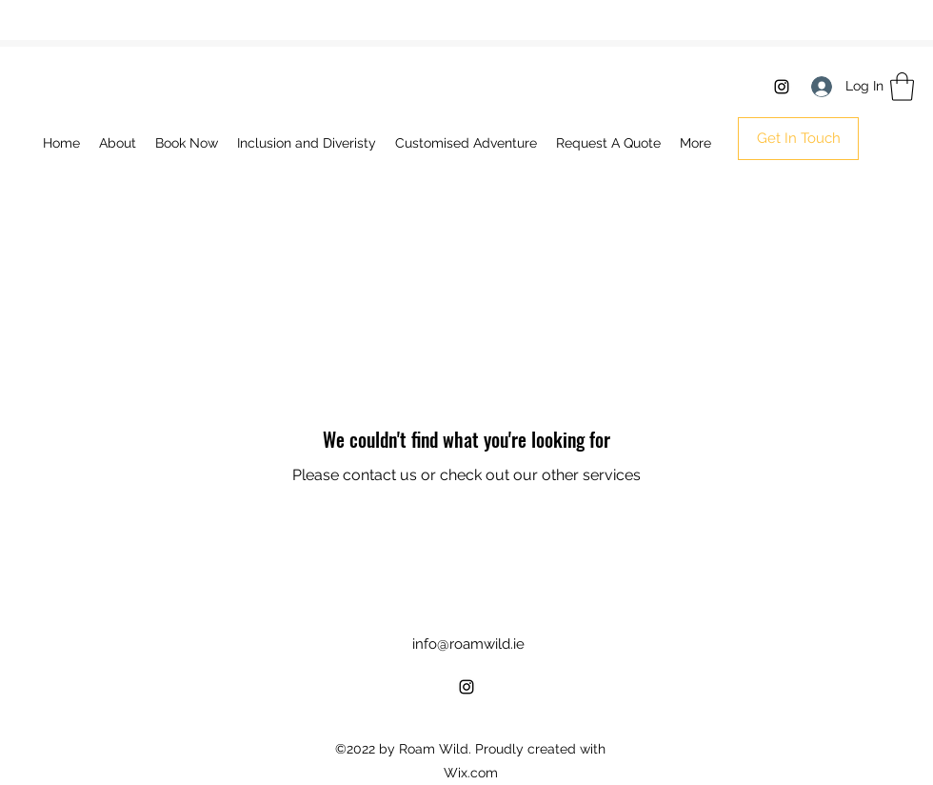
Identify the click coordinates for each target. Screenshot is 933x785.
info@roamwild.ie (468, 644)
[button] (902, 86)
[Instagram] (781, 86)
